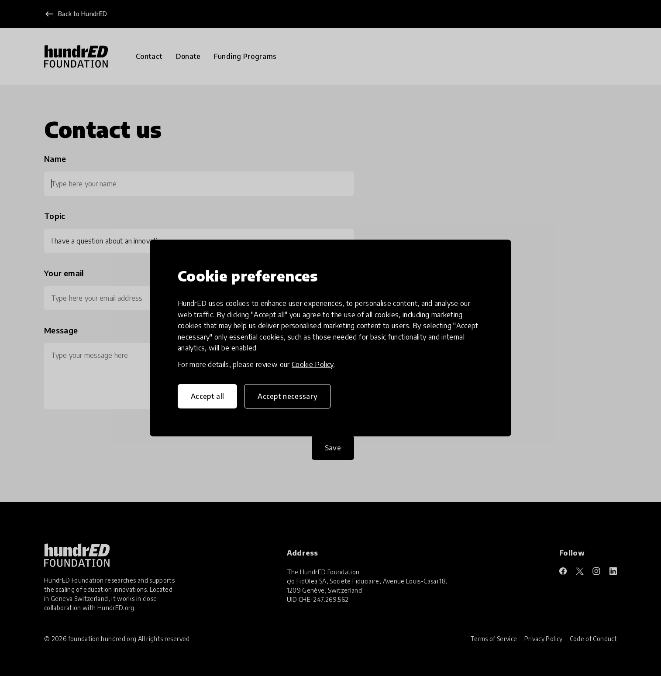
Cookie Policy (313, 364)
